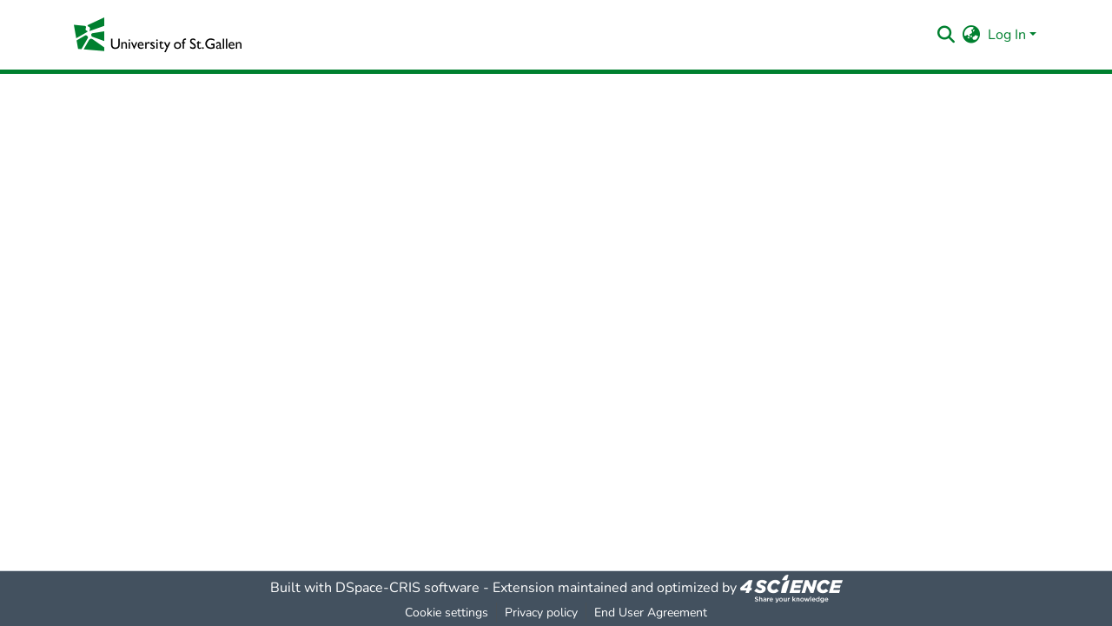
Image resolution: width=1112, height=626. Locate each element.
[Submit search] (946, 34)
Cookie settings (446, 612)
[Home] (158, 34)
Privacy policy (541, 612)
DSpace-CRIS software (407, 587)
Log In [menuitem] (1007, 34)
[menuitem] (972, 34)
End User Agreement (650, 612)
